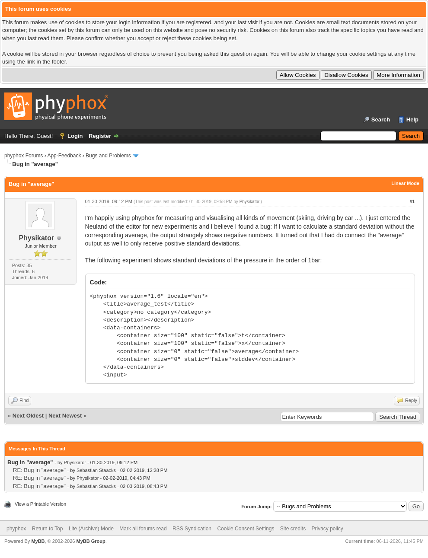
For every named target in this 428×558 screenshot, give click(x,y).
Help (412, 119)
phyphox (16, 529)
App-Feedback (64, 156)
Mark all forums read (142, 529)
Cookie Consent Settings (245, 529)
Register (100, 136)
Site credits (293, 529)
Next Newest (65, 415)
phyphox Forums (23, 156)
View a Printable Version (40, 504)
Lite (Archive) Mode (91, 529)
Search (380, 119)
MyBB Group (90, 541)
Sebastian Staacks (96, 470)
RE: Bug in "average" (39, 470)
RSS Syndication (191, 529)
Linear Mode (405, 183)
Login (75, 136)
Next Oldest (28, 415)
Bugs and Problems (108, 156)
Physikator (36, 238)
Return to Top (47, 529)
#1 (412, 201)
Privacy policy (327, 529)
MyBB (38, 541)
